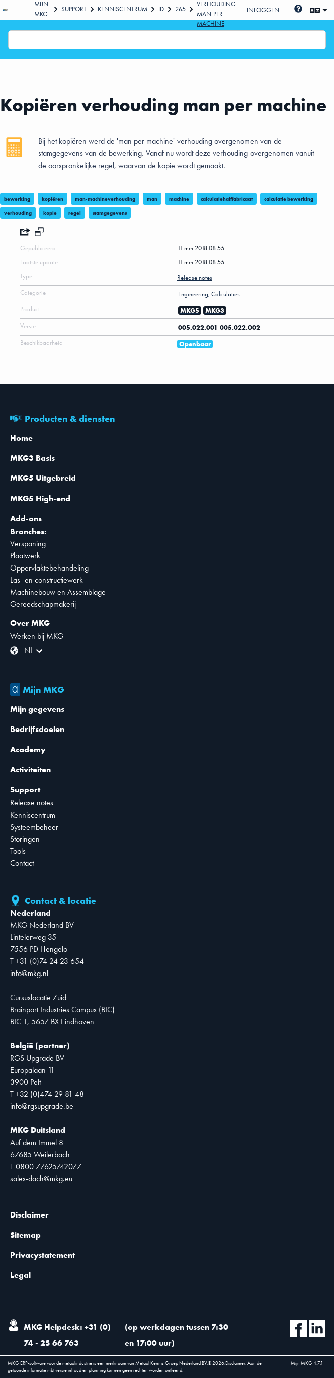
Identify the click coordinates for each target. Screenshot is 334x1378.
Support (74, 9)
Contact (22, 863)
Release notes (31, 802)
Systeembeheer (34, 827)
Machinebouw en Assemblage (58, 592)
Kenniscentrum (122, 9)
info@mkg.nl (29, 973)
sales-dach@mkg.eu (41, 1178)
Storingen (25, 839)
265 (180, 9)
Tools (18, 851)
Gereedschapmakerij (43, 604)
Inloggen (263, 10)
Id (161, 9)
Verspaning (28, 543)
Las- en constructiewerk (46, 580)
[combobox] (15, 40)
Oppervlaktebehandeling (49, 567)
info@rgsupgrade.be (41, 1106)
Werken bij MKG (36, 636)
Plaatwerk (25, 555)
